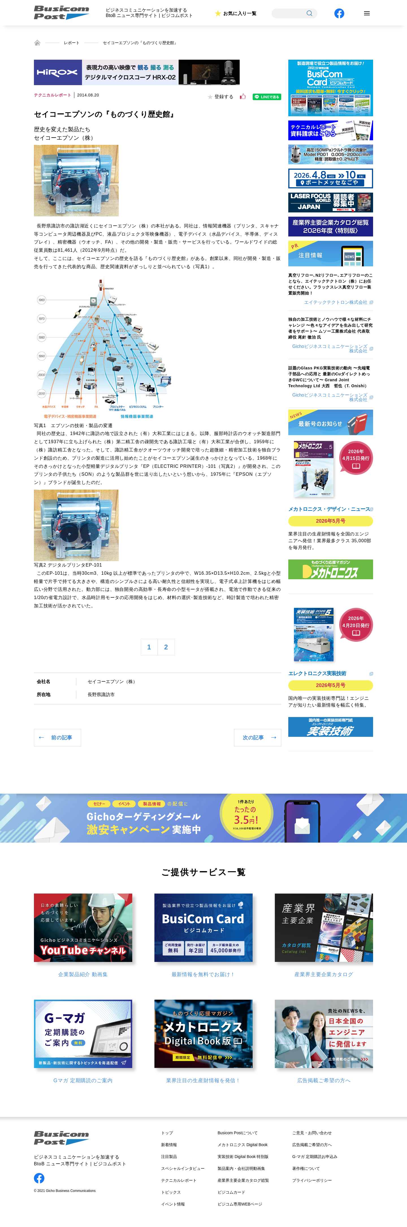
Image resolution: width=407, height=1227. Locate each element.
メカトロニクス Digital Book (243, 1144)
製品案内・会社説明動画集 (241, 1168)
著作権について (306, 1168)
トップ (167, 1133)
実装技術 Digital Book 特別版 (243, 1156)
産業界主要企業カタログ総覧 (243, 1180)
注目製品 (169, 1156)
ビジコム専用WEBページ (240, 1204)
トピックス (171, 1192)
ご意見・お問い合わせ (312, 1133)
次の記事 (253, 737)
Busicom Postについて (238, 1133)
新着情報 (169, 1144)
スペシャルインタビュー (183, 1168)
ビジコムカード (231, 1192)
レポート (72, 42)
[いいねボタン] (243, 96)
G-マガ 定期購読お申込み (314, 1156)
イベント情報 (173, 1204)
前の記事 (61, 737)
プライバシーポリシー (312, 1180)
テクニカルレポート (179, 1180)
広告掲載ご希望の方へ (312, 1144)
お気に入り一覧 (240, 13)
